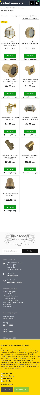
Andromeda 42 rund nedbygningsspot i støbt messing (10, 81)
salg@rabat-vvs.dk (14, 282)
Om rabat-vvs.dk (9, 307)
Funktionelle (7, 378)
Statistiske (7, 381)
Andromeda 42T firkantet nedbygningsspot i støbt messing (30, 81)
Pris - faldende (25, 16)
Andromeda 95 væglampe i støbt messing (10, 194)
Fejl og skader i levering (11, 300)
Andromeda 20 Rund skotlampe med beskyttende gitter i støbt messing (10, 43)
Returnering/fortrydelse (11, 296)
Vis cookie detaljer (7, 384)
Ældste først (35, 16)
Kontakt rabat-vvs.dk (10, 294)
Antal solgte (35, 18)
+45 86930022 (12, 276)
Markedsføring (8, 376)
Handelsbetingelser (10, 292)
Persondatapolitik (9, 298)
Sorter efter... (5, 16)
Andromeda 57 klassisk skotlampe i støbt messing (30, 118)
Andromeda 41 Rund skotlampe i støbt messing (30, 42)
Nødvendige (7, 373)
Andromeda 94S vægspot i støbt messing (30, 156)
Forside (3, 8)
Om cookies (7, 304)
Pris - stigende (16, 16)
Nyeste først (26, 18)
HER (15, 366)
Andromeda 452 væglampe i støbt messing (10, 118)
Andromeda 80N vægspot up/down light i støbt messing (10, 157)
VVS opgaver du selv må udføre (13, 302)
